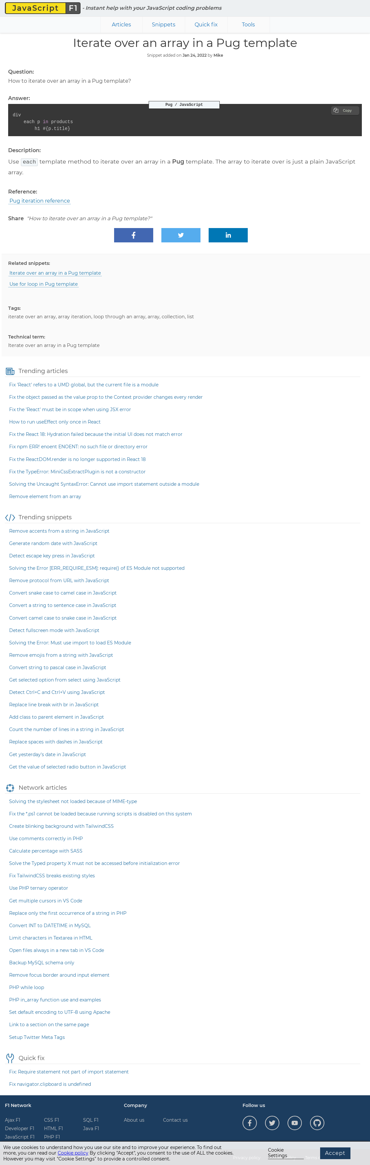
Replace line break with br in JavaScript (54, 704)
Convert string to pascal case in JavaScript (57, 667)
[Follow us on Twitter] (272, 1122)
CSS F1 (51, 1119)
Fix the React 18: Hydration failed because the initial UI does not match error (96, 434)
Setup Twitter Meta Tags (37, 1037)
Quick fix (206, 25)
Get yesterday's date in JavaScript (47, 754)
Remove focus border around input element (59, 974)
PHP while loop (26, 987)
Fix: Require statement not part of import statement (69, 1071)
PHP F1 (52, 1136)
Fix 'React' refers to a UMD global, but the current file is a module (83, 384)
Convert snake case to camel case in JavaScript (63, 592)
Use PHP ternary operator (38, 887)
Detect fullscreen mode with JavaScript (54, 630)
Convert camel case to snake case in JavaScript (63, 617)
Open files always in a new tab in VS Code (56, 950)
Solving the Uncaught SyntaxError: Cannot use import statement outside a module (104, 483)
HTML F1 (53, 1128)
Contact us (175, 1119)
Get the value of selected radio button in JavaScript (67, 766)
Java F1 (91, 1128)
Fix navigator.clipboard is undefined (50, 1083)
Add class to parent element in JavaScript (56, 716)
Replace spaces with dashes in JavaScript (56, 741)
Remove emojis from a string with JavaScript (61, 654)
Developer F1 (19, 1128)
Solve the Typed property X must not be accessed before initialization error (94, 863)
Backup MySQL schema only (41, 962)
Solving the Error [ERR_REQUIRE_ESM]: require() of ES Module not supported (97, 567)
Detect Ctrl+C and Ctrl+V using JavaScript (57, 692)
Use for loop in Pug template (43, 283)
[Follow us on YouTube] (295, 1122)
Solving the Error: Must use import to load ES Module (70, 642)
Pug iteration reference (39, 200)
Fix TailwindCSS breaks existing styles (52, 875)
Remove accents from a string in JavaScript (59, 530)
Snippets (163, 25)
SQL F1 (90, 1119)
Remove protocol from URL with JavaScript (59, 580)
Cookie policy (73, 1153)
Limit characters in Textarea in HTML (50, 937)
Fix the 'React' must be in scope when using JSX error (70, 409)
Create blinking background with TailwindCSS (61, 825)
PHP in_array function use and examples (55, 999)
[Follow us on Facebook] (250, 1122)
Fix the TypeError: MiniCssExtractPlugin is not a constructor (77, 471)
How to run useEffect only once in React (55, 421)
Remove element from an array (45, 496)
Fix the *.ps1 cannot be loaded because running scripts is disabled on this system (100, 813)
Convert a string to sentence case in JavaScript (62, 605)
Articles (121, 25)
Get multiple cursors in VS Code (45, 900)
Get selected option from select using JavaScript (65, 679)
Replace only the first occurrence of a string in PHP (67, 912)
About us (134, 1119)
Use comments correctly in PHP (46, 838)
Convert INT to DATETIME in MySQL (50, 925)
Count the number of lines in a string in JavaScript (66, 729)
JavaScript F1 (20, 1136)
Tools (248, 25)
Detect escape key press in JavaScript (52, 555)
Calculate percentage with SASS (45, 850)
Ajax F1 (12, 1119)
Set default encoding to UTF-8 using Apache (59, 1011)
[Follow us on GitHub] (317, 1122)
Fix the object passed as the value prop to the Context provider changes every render (106, 396)
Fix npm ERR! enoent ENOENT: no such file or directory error (78, 446)
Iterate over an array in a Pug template (55, 272)
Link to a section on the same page (49, 1024)
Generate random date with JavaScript (53, 543)
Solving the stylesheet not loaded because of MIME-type (73, 801)
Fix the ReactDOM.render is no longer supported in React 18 (77, 459)
